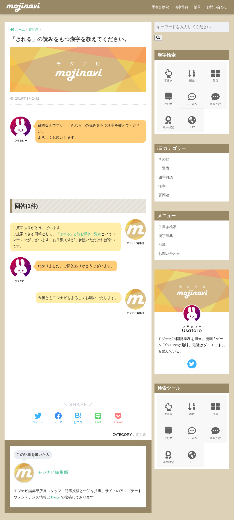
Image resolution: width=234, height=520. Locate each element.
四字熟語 (166, 179)
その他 (164, 161)
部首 (215, 76)
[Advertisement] (78, 163)
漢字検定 (168, 124)
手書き (168, 76)
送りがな (215, 100)
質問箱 (140, 431)
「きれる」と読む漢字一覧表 (80, 231)
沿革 (197, 7)
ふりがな (191, 100)
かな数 (168, 100)
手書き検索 (160, 7)
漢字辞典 (181, 7)
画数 (191, 76)
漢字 (162, 189)
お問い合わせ (217, 7)
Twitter (55, 494)
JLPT (191, 124)
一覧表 (164, 170)
